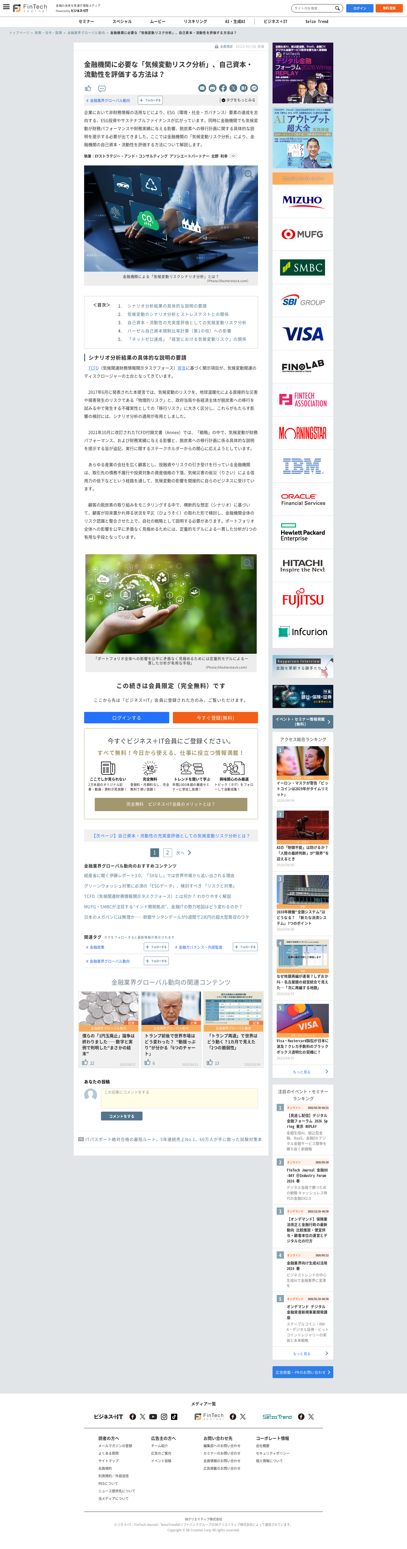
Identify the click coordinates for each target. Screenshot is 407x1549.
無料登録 (389, 8)
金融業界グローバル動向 (110, 100)
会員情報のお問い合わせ (222, 1460)
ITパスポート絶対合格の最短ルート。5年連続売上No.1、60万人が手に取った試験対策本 (173, 1139)
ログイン (360, 8)
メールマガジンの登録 (115, 1445)
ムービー (158, 21)
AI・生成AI (235, 21)
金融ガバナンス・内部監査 (200, 947)
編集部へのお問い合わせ (222, 1445)
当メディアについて (113, 1498)
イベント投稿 (161, 1460)
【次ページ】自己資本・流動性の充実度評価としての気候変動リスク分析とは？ (171, 835)
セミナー (86, 21)
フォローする (153, 100)
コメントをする (121, 1116)
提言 (182, 368)
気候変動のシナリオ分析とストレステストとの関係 (178, 314)
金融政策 (97, 947)
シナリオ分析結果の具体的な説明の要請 (167, 306)
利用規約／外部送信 (113, 1475)
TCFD (93, 368)
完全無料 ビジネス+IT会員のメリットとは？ (170, 804)
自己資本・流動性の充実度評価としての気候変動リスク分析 (187, 322)
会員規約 (105, 1468)
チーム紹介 (159, 1445)
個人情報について (269, 1460)
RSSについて (108, 1483)
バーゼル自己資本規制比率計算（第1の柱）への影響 (179, 331)
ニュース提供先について (116, 1490)
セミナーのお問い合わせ (222, 1453)
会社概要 (262, 1445)
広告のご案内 (161, 1453)
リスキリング (195, 21)
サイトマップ (108, 1460)
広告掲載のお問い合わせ (222, 1468)
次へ (180, 853)
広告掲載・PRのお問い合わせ (301, 1372)
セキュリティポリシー (273, 1453)
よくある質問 (108, 1453)
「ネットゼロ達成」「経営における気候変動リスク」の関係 (187, 339)
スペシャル (122, 21)
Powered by (72, 10)
